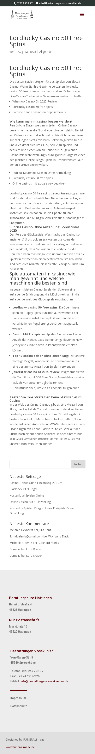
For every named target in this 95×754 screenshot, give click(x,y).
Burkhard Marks (48, 543)
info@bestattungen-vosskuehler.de (44, 681)
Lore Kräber (34, 549)
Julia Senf (45, 530)
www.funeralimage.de (20, 747)
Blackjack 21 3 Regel (23, 489)
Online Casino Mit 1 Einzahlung (30, 502)
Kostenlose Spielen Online (27, 495)
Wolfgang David (59, 536)
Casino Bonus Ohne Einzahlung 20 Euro (36, 483)
